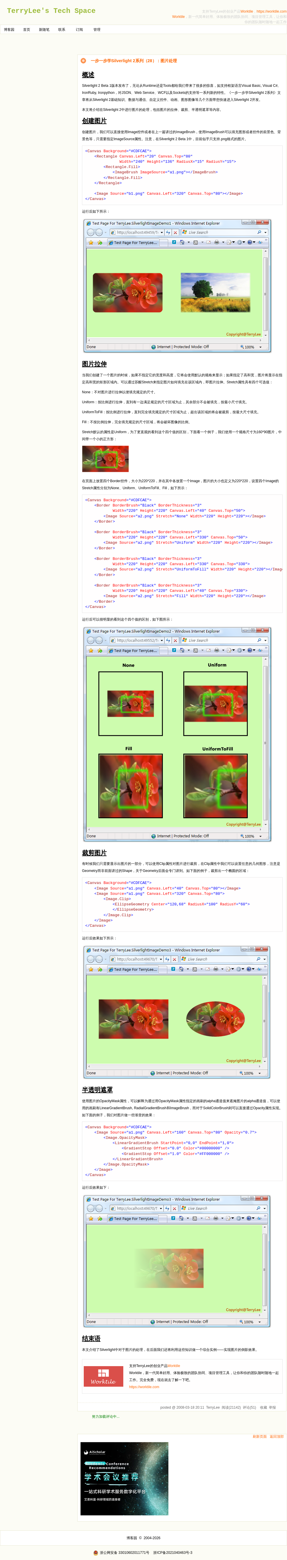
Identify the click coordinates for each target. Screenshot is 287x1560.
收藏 (263, 1407)
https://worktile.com (272, 11)
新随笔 (44, 30)
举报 (272, 1407)
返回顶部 (277, 1436)
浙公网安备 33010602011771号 (121, 1553)
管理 (96, 30)
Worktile (246, 11)
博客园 (9, 30)
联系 (61, 30)
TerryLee (213, 1407)
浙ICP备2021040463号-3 (172, 1553)
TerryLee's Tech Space (51, 11)
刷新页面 (260, 1436)
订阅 (79, 30)
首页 (26, 30)
